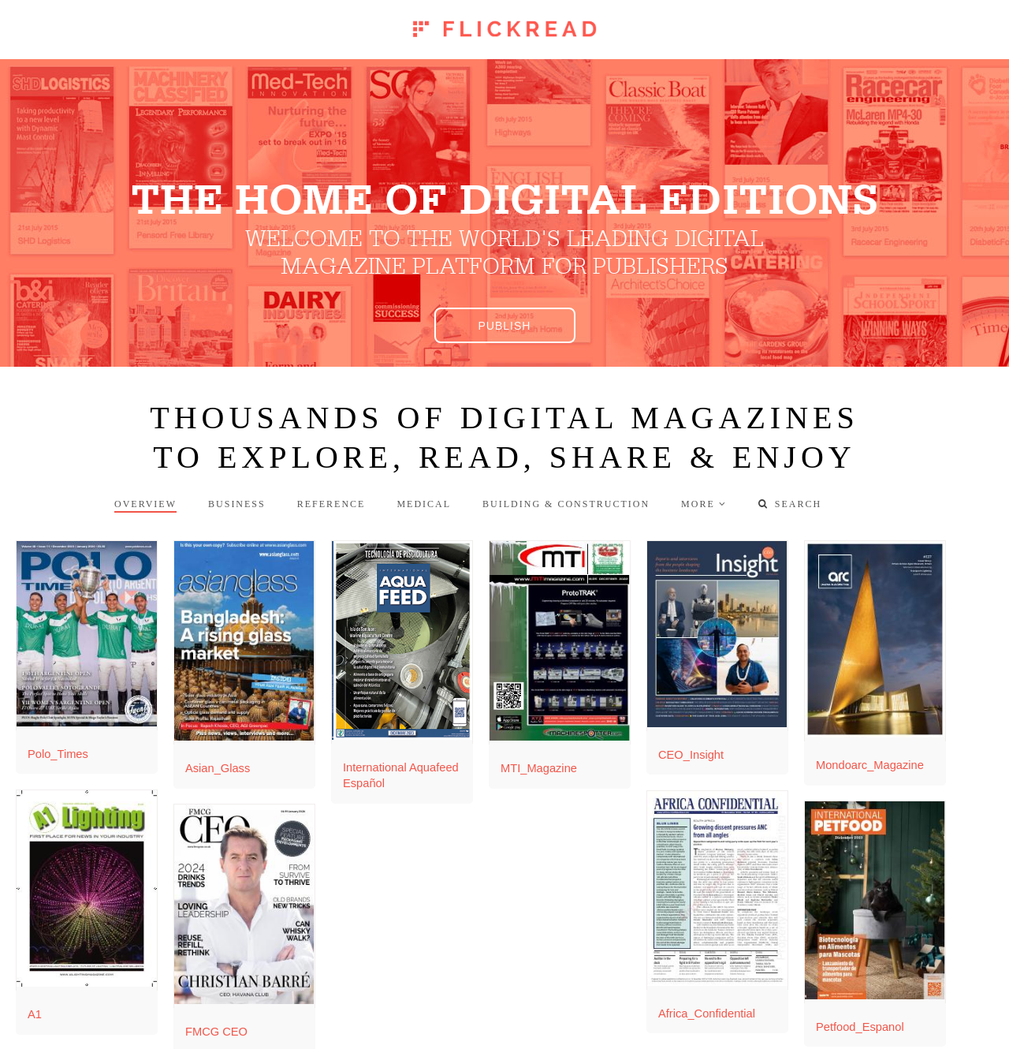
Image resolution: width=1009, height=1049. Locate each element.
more (698, 504)
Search (789, 504)
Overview (145, 504)
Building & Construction (566, 504)
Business (237, 504)
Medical (424, 504)
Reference (331, 504)
